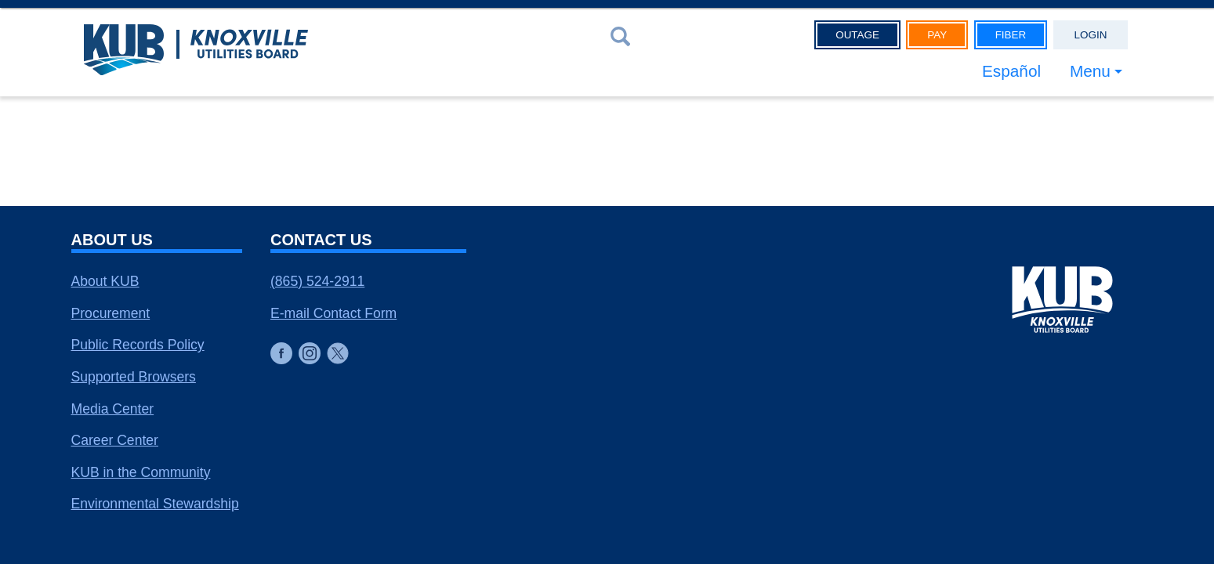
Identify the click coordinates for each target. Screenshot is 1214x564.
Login (1090, 35)
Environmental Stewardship (155, 504)
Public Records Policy (138, 344)
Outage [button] (857, 35)
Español (1011, 71)
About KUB (105, 281)
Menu (1090, 71)
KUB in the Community (141, 472)
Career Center (114, 440)
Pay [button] (937, 35)
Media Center (112, 409)
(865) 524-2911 (317, 281)
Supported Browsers (133, 377)
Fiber (1011, 35)
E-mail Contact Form (333, 313)
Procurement (110, 313)
